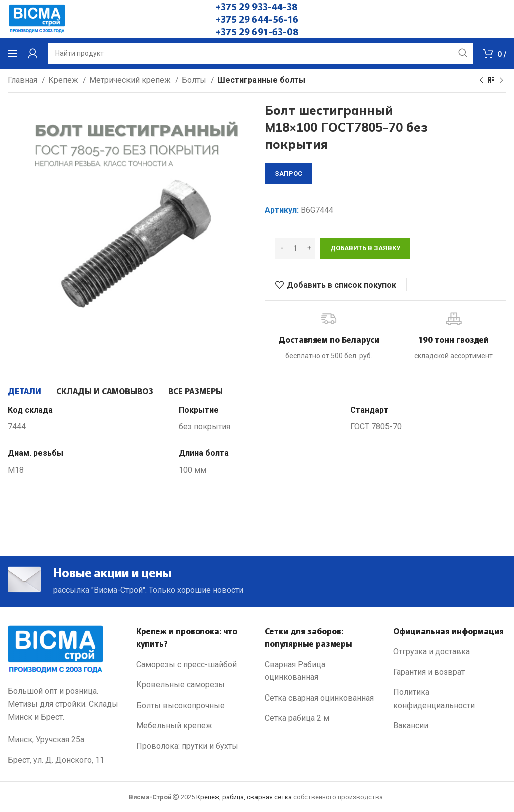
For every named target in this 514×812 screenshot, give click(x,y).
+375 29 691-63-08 (257, 31)
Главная (23, 80)
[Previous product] (481, 81)
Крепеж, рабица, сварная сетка (244, 797)
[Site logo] (37, 18)
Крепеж (64, 80)
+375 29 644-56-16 (257, 18)
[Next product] (501, 81)
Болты (195, 80)
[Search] (260, 53)
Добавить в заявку (365, 248)
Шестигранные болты (261, 80)
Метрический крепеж (131, 80)
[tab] (24, 391)
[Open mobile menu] (13, 53)
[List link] (192, 664)
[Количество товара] (295, 248)
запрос (288, 173)
